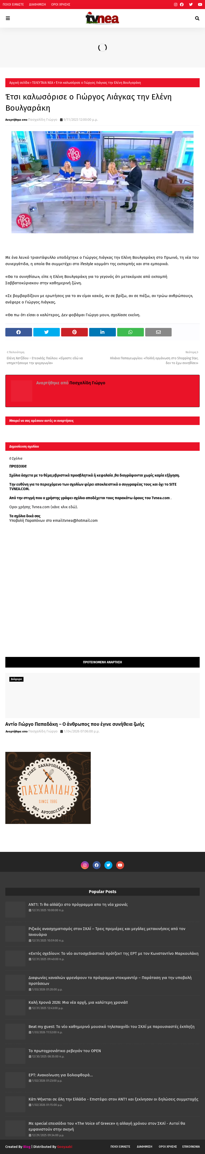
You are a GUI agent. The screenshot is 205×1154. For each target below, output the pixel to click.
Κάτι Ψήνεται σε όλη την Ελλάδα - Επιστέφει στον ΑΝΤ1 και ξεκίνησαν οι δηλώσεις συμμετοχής (113, 1099)
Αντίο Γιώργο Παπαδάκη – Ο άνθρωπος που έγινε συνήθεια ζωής (74, 724)
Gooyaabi (64, 1147)
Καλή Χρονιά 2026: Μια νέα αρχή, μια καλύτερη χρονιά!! (78, 1002)
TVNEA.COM (19, 489)
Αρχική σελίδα (19, 83)
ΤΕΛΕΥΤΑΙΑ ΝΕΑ (42, 83)
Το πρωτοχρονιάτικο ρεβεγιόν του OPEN (65, 1050)
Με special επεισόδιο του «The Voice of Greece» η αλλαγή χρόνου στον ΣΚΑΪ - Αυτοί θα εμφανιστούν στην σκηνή (107, 1126)
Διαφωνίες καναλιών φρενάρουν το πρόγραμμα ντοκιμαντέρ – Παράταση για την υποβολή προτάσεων (110, 980)
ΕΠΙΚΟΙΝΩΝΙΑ (191, 1146)
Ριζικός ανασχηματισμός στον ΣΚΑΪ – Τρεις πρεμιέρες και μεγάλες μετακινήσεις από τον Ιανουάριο (107, 931)
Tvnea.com (161, 498)
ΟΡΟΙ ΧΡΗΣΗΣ (60, 4)
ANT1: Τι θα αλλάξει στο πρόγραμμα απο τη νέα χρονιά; (78, 904)
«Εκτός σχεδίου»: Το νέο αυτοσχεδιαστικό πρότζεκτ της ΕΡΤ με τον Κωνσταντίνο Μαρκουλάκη (114, 953)
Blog (26, 1147)
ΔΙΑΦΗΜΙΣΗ (37, 4)
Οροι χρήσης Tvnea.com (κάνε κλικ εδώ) (43, 507)
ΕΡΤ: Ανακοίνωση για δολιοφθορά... (61, 1075)
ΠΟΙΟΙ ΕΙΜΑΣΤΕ (13, 4)
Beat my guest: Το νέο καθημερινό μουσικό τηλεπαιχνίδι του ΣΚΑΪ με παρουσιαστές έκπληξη (112, 1026)
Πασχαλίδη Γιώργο (42, 120)
